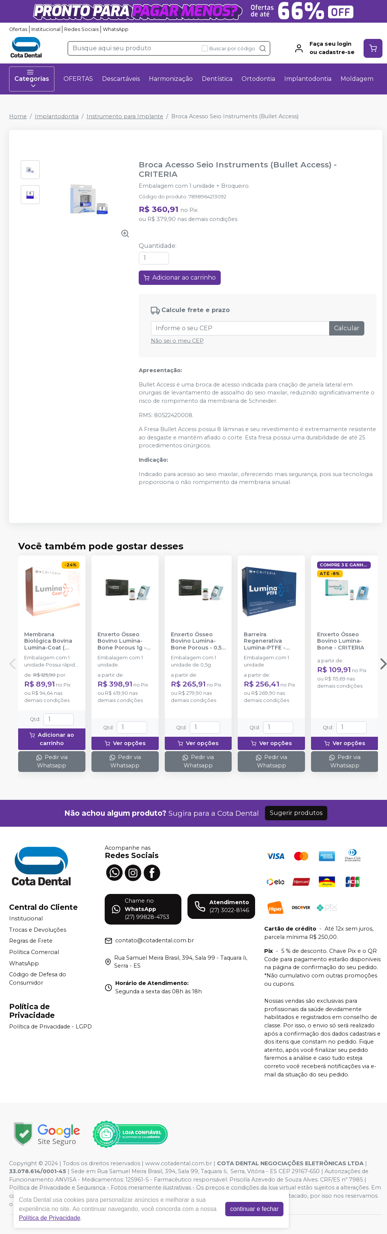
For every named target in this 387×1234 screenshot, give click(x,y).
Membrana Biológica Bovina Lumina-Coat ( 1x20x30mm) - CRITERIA (48, 641)
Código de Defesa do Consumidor (37, 978)
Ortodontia (258, 78)
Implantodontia (307, 78)
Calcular (346, 328)
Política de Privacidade (49, 1218)
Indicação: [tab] (153, 459)
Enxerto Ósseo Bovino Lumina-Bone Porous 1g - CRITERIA (122, 641)
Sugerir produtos (296, 812)
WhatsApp (115, 29)
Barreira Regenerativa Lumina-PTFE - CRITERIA (264, 641)
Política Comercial (34, 952)
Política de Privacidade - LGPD (50, 1026)
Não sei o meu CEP (177, 340)
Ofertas (18, 29)
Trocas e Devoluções (37, 929)
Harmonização (171, 78)
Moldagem (357, 78)
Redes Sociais (81, 29)
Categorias (31, 79)
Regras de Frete (31, 941)
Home (18, 116)
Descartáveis (121, 78)
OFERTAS (78, 78)
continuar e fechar (254, 1209)
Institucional (45, 29)
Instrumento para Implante (125, 116)
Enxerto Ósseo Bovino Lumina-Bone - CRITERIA (340, 641)
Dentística (217, 78)
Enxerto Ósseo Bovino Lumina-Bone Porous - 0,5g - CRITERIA (198, 641)
